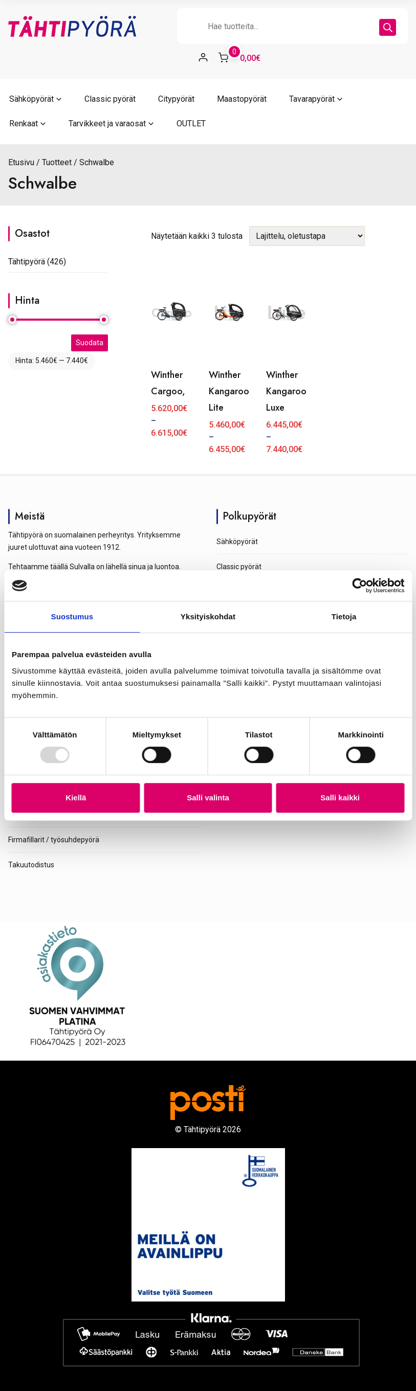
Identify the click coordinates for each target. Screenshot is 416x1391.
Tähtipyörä (26, 261)
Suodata (89, 343)
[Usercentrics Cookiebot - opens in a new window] (359, 585)
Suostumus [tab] (72, 616)
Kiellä (75, 797)
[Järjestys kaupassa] (307, 236)
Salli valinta (208, 797)
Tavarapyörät (312, 99)
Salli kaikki (340, 797)
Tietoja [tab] (344, 616)
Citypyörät (176, 99)
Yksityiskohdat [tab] (208, 616)
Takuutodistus (31, 865)
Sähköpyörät (31, 99)
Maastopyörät (242, 99)
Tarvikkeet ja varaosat (107, 123)
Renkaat (23, 123)
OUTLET (191, 123)
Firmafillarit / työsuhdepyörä (53, 840)
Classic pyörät (110, 99)
